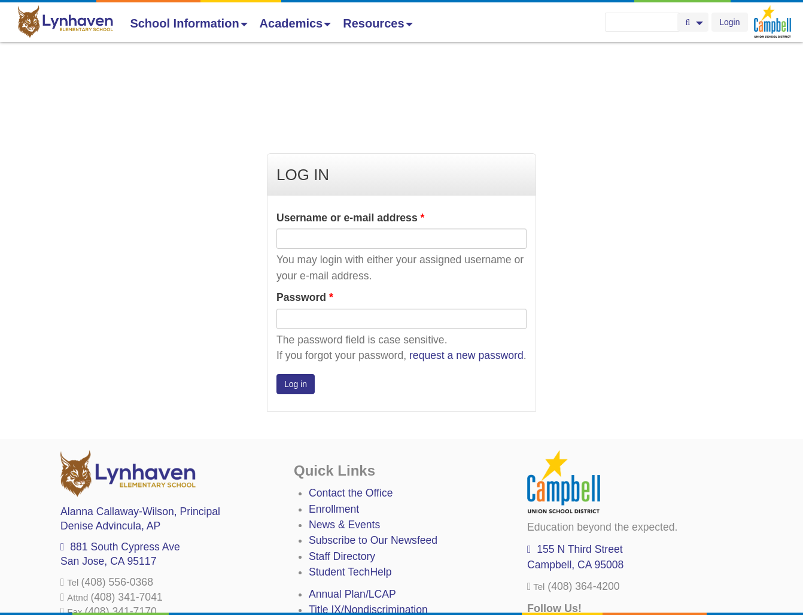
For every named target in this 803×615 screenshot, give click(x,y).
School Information (188, 23)
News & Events (344, 437)
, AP (110, 438)
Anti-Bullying (338, 554)
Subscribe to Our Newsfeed (373, 453)
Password (304, 210)
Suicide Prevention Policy (368, 570)
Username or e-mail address (350, 130)
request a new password (466, 268)
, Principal (140, 424)
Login (729, 22)
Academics (295, 23)
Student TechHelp (350, 485)
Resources (377, 23)
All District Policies (352, 586)
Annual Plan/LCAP (352, 507)
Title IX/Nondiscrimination (368, 522)
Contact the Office (351, 406)
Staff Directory (342, 469)
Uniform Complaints (355, 538)
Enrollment (334, 422)
